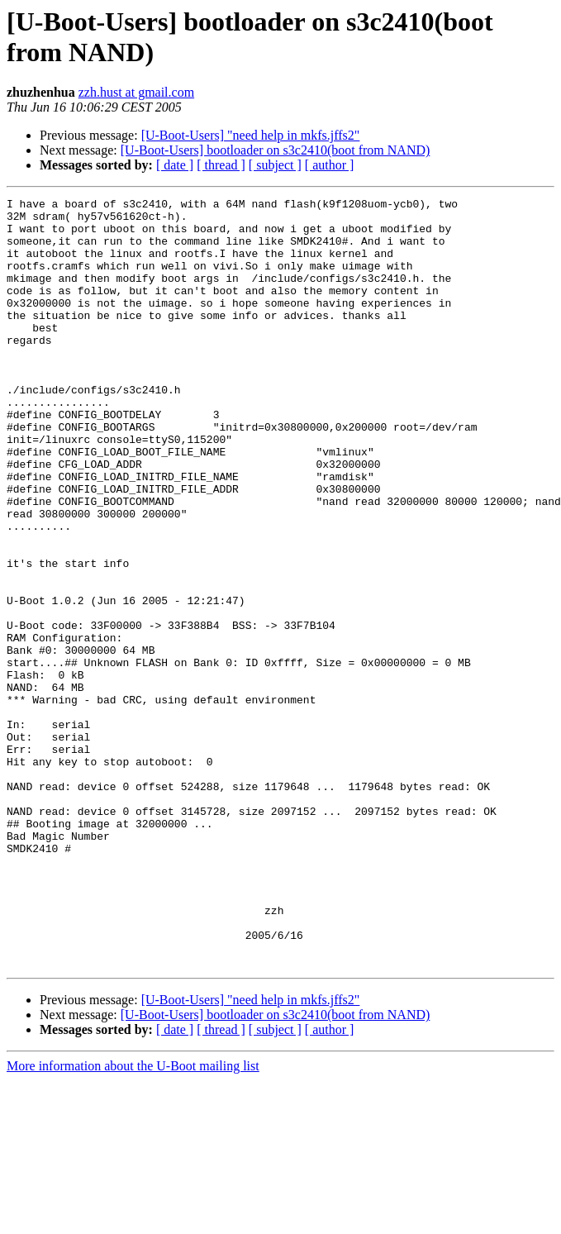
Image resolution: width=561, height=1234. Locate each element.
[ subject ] (275, 165)
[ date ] (174, 165)
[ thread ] (221, 165)
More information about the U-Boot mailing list (133, 1220)
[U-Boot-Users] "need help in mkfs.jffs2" (250, 135)
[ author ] (329, 165)
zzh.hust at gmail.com (136, 92)
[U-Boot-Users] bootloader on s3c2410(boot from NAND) (275, 150)
